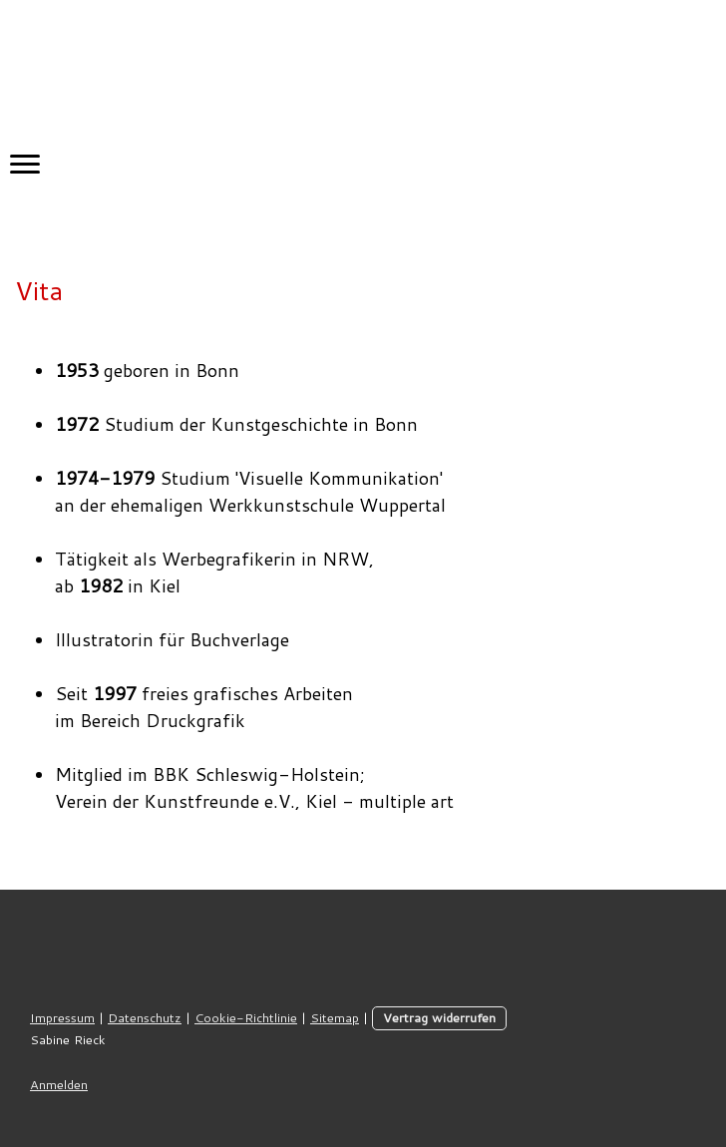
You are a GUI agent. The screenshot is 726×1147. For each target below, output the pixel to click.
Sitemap (334, 1017)
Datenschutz (145, 1017)
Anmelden (59, 1084)
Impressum (62, 1017)
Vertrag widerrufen (439, 1017)
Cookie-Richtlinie (245, 1017)
